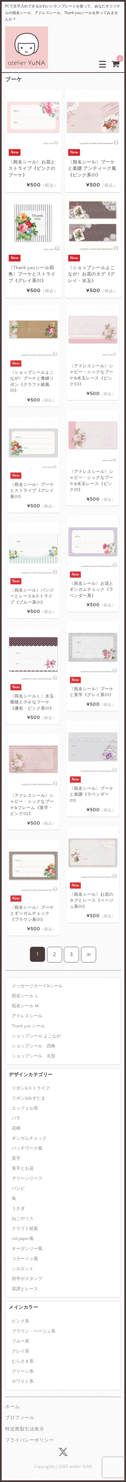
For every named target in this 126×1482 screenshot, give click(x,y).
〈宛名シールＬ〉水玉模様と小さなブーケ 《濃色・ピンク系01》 (32, 690)
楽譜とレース (25, 1288)
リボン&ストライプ (31, 1088)
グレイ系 (20, 1351)
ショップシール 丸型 (33, 1056)
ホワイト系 (23, 1381)
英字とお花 (23, 1168)
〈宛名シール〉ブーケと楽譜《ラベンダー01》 (92, 782)
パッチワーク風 (27, 1148)
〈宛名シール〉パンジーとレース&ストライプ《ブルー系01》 (32, 584)
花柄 (16, 1128)
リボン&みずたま (28, 1098)
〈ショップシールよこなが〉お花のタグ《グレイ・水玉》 (91, 274)
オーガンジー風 (27, 1248)
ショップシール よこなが (36, 1036)
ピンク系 (20, 1321)
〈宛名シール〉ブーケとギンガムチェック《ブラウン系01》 (32, 901)
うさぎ (18, 1208)
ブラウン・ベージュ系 (33, 1331)
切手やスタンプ (27, 1278)
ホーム (12, 1406)
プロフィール (19, 1417)
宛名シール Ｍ (25, 1006)
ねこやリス (23, 1218)
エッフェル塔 (25, 1108)
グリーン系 (23, 1371)
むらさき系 (23, 1361)
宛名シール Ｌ (25, 996)
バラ (16, 1118)
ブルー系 (20, 1341)
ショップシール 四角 (33, 1046)
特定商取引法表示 (24, 1429)
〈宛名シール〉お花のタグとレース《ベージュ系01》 (92, 888)
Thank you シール (28, 1026)
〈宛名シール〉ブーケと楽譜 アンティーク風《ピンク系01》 (92, 168)
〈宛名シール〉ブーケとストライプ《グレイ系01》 (32, 478)
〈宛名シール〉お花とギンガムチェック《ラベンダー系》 (92, 577)
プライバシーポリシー (29, 1440)
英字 (16, 1158)
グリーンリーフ (27, 1178)
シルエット (23, 1268)
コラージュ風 (25, 1258)
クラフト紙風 (25, 1228)
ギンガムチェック (29, 1138)
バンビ (18, 1188)
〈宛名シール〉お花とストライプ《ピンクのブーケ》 (31, 168)
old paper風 (23, 1238)
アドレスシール (27, 1016)
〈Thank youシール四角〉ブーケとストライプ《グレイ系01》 (31, 274)
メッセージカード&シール (37, 986)
